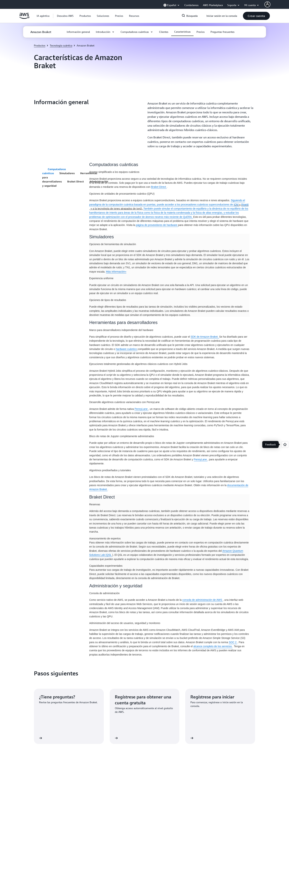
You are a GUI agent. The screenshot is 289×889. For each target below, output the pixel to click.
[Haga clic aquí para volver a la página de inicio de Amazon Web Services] (24, 17)
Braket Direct (75, 181)
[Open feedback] (285, 444)
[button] (65, 16)
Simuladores (67, 173)
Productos (39, 45)
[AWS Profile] (267, 4)
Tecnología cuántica (61, 45)
